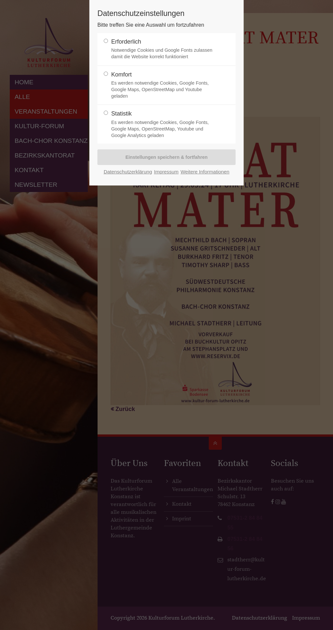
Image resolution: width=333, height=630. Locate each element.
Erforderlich (164, 49)
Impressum (166, 171)
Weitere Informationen (204, 171)
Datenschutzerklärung (128, 171)
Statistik (164, 124)
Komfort (164, 85)
